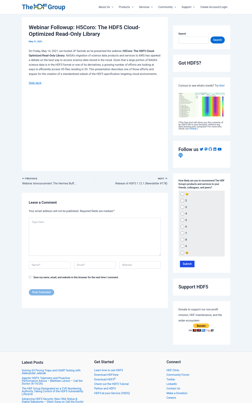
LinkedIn (172, 384)
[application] (111, 7)
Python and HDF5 (105, 388)
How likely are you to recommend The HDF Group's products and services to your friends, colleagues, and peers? (202, 184)
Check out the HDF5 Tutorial (111, 384)
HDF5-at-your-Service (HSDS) (112, 393)
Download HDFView (106, 374)
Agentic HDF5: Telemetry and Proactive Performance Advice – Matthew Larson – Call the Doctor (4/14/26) (52, 380)
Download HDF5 (105, 379)
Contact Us (173, 388)
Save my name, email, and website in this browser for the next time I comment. (76, 277)
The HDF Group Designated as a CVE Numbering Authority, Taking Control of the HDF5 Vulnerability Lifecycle (52, 391)
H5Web (193, 128)
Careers (171, 397)
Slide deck (35, 83)
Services (146, 7)
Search (182, 33)
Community (167, 7)
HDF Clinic (173, 370)
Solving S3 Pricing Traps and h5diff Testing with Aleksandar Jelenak (51, 372)
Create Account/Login (214, 7)
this (221, 85)
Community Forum (178, 374)
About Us (106, 7)
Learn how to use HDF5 (108, 370)
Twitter (171, 379)
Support (188, 7)
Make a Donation (177, 393)
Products (126, 7)
